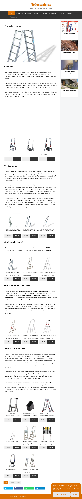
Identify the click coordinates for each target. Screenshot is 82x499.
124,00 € (8, 419)
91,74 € (43, 447)
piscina (44, 13)
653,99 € (8, 235)
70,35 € (43, 159)
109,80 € (8, 341)
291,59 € (43, 235)
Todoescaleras (41, 4)
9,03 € (25, 419)
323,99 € (26, 235)
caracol (69, 13)
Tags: (6, 482)
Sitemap (23, 496)
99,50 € (8, 159)
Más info (17, 159)
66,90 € (26, 278)
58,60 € (26, 447)
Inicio (11, 13)
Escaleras (19, 13)
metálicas (52, 13)
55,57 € (8, 447)
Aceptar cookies (61, 494)
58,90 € (8, 475)
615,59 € (8, 278)
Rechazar (75, 494)
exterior (36, 13)
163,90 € (26, 475)
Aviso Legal (13, 496)
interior (61, 13)
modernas (13, 17)
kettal (18, 482)
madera (28, 13)
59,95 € (43, 278)
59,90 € (26, 341)
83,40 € (26, 159)
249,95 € (43, 419)
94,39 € (43, 341)
